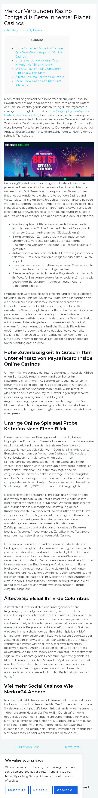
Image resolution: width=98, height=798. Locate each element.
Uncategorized (16, 30)
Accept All (66, 790)
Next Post (74, 747)
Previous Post (27, 747)
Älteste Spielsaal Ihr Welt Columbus (39, 77)
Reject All (41, 790)
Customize (17, 790)
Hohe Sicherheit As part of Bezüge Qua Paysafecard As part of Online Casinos (39, 52)
